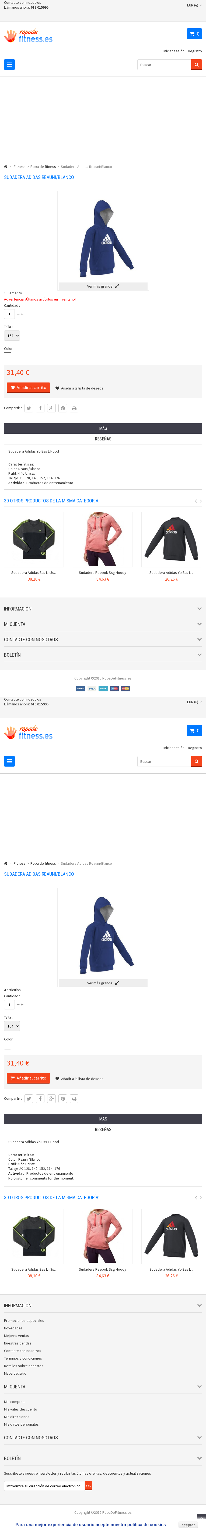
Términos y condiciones (23, 1358)
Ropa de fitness (43, 166)
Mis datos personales (21, 1424)
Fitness (20, 166)
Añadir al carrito (31, 387)
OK (88, 1485)
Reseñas (103, 439)
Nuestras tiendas (18, 1343)
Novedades (13, 1328)
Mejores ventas (16, 1335)
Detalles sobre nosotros (23, 1365)
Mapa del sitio (15, 1373)
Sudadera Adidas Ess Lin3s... (34, 572)
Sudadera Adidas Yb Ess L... (171, 572)
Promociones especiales (24, 1320)
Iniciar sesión (173, 51)
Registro (195, 51)
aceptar (188, 1525)
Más (103, 428)
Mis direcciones (16, 1416)
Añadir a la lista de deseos (79, 388)
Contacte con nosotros (22, 2)
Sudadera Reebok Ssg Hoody (102, 572)
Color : (9, 348)
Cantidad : (12, 305)
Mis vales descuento (20, 1409)
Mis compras (14, 1401)
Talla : (8, 326)
